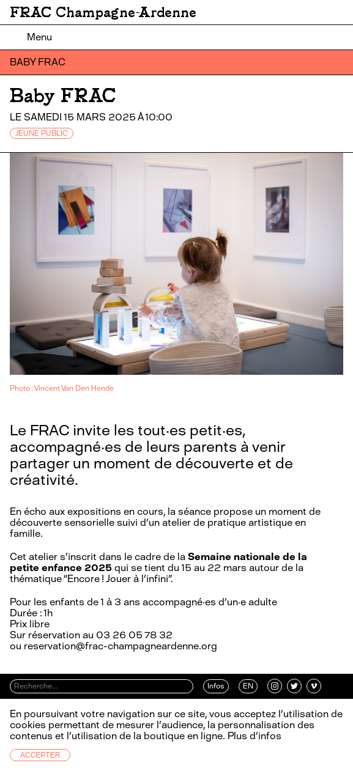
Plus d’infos (253, 736)
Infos (216, 686)
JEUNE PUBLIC (41, 133)
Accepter (40, 755)
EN (248, 686)
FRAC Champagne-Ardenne (103, 12)
